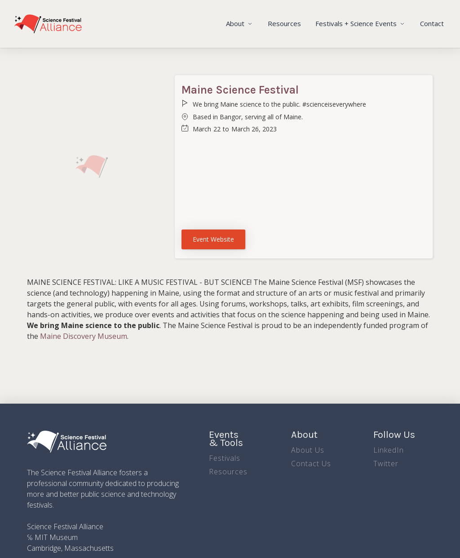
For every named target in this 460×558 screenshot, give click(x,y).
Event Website (213, 239)
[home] (48, 24)
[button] (240, 23)
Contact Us (311, 463)
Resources (284, 23)
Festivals (224, 458)
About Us (307, 450)
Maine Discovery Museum (83, 336)
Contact (432, 23)
